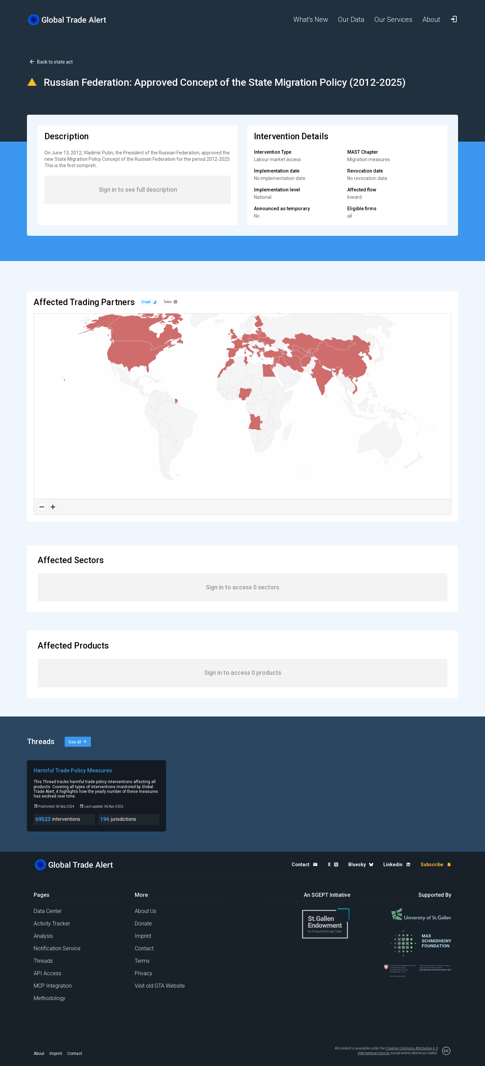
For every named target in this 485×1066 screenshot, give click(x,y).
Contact (144, 948)
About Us (145, 911)
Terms (142, 961)
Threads (43, 961)
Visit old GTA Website (160, 986)
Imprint (143, 936)
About (39, 1053)
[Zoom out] (41, 507)
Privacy (143, 973)
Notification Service (57, 948)
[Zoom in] (52, 507)
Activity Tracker (52, 923)
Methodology (49, 998)
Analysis (43, 936)
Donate (143, 923)
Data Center (48, 911)
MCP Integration (53, 986)
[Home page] (72, 19)
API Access (47, 973)
